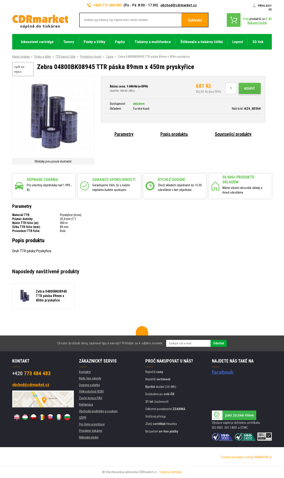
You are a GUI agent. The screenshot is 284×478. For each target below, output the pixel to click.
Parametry (124, 134)
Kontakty (85, 372)
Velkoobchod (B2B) (91, 391)
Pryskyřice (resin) (91, 56)
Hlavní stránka (21, 56)
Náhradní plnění (89, 437)
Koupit (249, 89)
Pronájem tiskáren (90, 431)
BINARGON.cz (263, 457)
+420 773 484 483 (104, 5)
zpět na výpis (19, 69)
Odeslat (218, 343)
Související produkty (233, 134)
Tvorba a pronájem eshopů (237, 457)
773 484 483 (31, 373)
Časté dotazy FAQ (90, 398)
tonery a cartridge (170, 472)
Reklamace (86, 405)
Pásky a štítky (42, 56)
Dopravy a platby (89, 385)
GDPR (82, 418)
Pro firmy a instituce (92, 424)
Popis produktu (174, 134)
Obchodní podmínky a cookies (98, 411)
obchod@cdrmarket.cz (178, 5)
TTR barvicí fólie (65, 56)
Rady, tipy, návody (90, 378)
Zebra (109, 56)
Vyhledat (195, 20)
